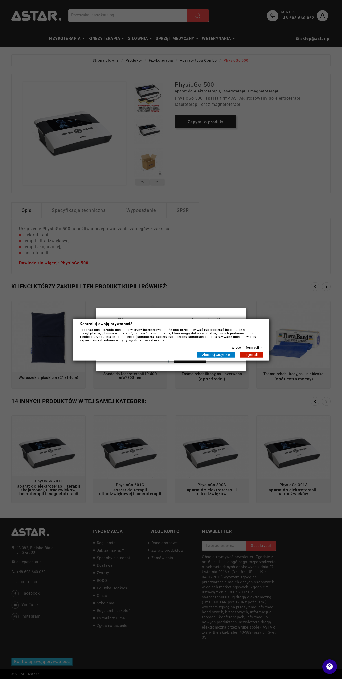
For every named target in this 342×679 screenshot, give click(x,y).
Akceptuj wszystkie (216, 354)
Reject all (251, 354)
